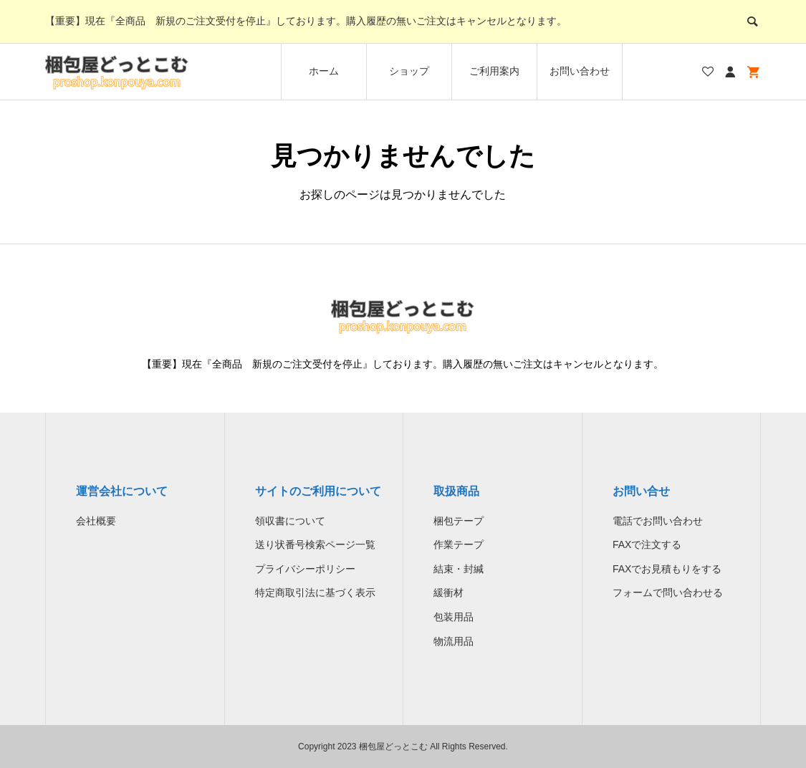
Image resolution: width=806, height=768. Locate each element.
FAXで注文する (647, 544)
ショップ (409, 71)
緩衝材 (448, 592)
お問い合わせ (580, 71)
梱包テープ (458, 521)
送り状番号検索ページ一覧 (315, 544)
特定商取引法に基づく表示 (315, 592)
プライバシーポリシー (305, 569)
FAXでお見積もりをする (667, 569)
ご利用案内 (494, 71)
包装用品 (453, 617)
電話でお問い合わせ (658, 521)
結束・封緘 (458, 569)
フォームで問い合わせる (668, 592)
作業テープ (458, 544)
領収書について (290, 521)
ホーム (324, 71)
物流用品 (453, 641)
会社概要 (96, 521)
